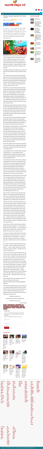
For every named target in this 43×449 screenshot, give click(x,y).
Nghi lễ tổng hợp (20, 385)
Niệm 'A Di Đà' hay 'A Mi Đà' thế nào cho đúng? (11, 371)
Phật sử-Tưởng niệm (32, 386)
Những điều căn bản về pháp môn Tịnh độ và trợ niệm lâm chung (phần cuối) (18, 372)
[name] (15, 323)
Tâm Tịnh (8, 19)
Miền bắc (2, 429)
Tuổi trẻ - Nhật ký (8, 385)
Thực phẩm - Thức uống (8, 442)
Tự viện (2, 426)
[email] (15, 325)
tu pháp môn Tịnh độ (14, 306)
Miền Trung (2, 387)
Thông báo (2, 402)
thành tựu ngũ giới (7, 307)
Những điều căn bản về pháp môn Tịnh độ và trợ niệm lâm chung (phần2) (24, 372)
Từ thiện (14, 427)
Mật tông (8, 394)
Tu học (8, 381)
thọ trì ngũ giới (18, 304)
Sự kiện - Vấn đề (14, 386)
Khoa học (14, 392)
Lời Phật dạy (8, 431)
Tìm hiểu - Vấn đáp (8, 398)
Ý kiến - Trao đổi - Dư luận (32, 420)
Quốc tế (2, 393)
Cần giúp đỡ (14, 437)
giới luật (13, 307)
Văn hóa (32, 382)
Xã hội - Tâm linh (2, 398)
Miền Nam (2, 390)
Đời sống (14, 395)
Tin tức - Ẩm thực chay (8, 436)
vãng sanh (22, 306)
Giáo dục (14, 389)
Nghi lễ (20, 381)
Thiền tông (8, 388)
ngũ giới (5, 304)
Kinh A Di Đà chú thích (17, 356)
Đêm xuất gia (37, 19)
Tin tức (2, 381)
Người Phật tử (19, 307)
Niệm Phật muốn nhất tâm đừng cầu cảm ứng (11, 357)
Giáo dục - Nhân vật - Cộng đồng (32, 407)
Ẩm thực (8, 427)
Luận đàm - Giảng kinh (8, 404)
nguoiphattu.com (7, 28)
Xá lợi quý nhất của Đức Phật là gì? (38, 44)
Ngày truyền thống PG (32, 392)
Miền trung (2, 432)
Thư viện (26, 382)
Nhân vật (14, 398)
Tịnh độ (8, 391)
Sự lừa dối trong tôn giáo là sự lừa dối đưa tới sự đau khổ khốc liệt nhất (38, 37)
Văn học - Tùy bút (32, 413)
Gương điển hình (14, 433)
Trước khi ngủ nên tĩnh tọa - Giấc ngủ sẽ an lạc (11, 341)
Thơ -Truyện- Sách (26, 400)
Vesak (2, 395)
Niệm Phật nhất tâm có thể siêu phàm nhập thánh (5, 357)
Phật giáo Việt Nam (26, 386)
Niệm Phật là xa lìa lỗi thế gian (24, 340)
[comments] (15, 320)
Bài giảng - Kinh (26, 392)
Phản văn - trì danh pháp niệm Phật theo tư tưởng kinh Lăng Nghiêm (24, 358)
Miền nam (2, 435)
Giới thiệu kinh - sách (38, 386)
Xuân (32, 424)
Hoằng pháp (38, 382)
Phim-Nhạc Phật (26, 396)
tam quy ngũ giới (11, 304)
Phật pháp (14, 382)
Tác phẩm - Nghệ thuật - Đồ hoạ (32, 399)
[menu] (2, 14)
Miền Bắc (2, 384)
